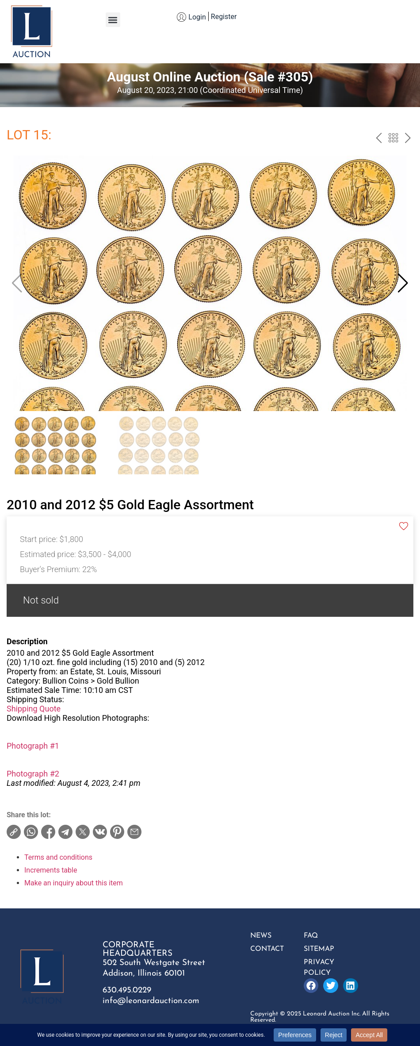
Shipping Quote (34, 708)
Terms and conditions (58, 857)
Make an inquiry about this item (73, 883)
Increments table (50, 870)
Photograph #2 (33, 773)
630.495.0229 (127, 990)
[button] (113, 19)
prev (378, 139)
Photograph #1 (33, 745)
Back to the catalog (393, 139)
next (407, 139)
